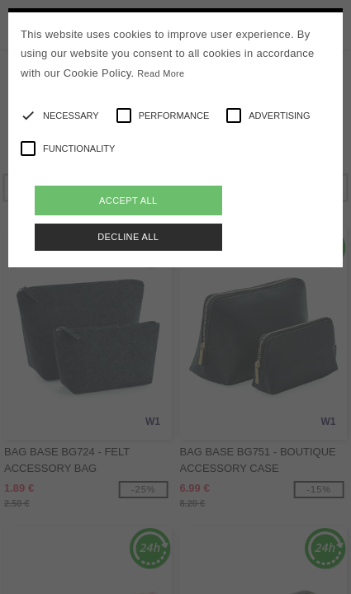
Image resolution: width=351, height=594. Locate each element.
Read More (160, 73)
